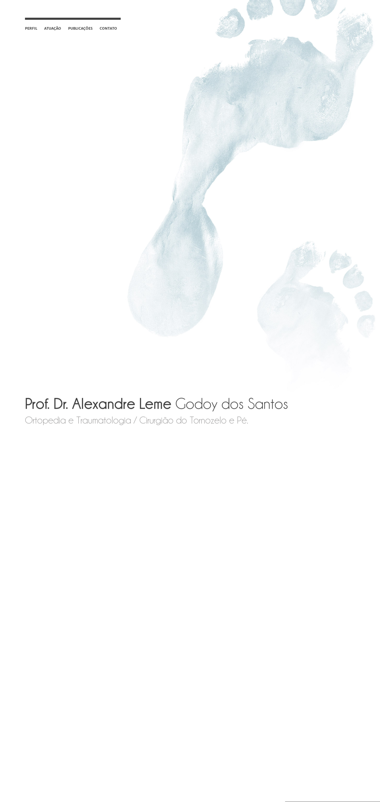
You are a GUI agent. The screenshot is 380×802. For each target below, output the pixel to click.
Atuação (52, 28)
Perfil (31, 28)
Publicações (80, 28)
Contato (108, 28)
